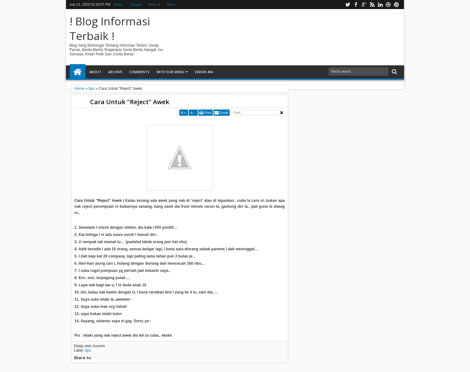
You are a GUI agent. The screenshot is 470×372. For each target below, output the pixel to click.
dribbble (388, 4)
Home (77, 72)
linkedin (380, 4)
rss (372, 4)
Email (223, 113)
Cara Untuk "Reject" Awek (129, 102)
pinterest (396, 4)
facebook (356, 4)
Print (208, 113)
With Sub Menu (170, 71)
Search (393, 71)
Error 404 (204, 71)
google (364, 4)
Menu (171, 4)
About (118, 4)
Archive (115, 71)
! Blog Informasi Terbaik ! (109, 28)
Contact (135, 4)
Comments (139, 71)
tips (88, 350)
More (152, 4)
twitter (348, 4)
